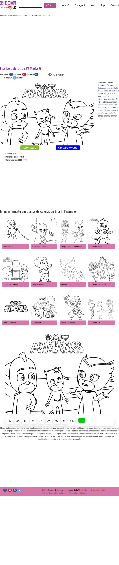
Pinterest (30, 74)
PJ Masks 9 (36, 323)
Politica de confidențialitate (54, 493)
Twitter (19, 78)
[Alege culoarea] (81, 420)
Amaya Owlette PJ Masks (71, 247)
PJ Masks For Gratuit (98, 285)
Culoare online (67, 147)
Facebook (17, 74)
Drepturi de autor (98, 490)
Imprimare (29, 147)
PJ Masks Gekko (96, 247)
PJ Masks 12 (94, 323)
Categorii (80, 5)
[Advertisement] (43, 41)
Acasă (65, 5)
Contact (114, 5)
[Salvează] (64, 421)
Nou (92, 5)
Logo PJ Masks (9, 323)
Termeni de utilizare (77, 493)
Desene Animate (16, 16)
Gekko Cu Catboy (10, 285)
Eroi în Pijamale (31, 16)
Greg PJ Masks (38, 285)
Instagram (8, 78)
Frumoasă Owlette (39, 247)
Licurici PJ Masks (67, 323)
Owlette (63, 285)
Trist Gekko (8, 247)
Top (103, 5)
